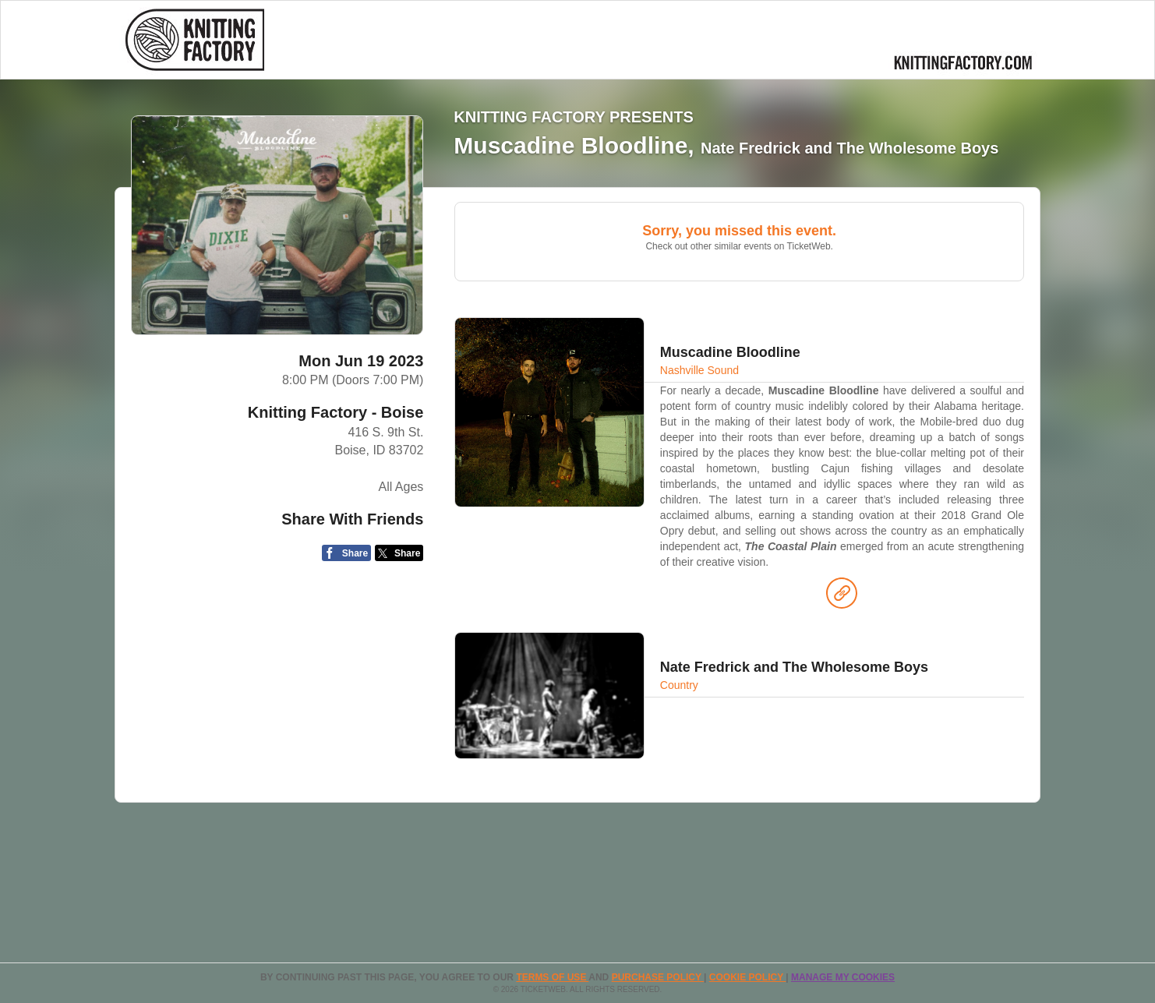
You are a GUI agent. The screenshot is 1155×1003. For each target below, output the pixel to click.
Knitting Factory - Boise (336, 412)
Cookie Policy (747, 977)
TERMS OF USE (552, 977)
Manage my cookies (843, 977)
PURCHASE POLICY (658, 977)
